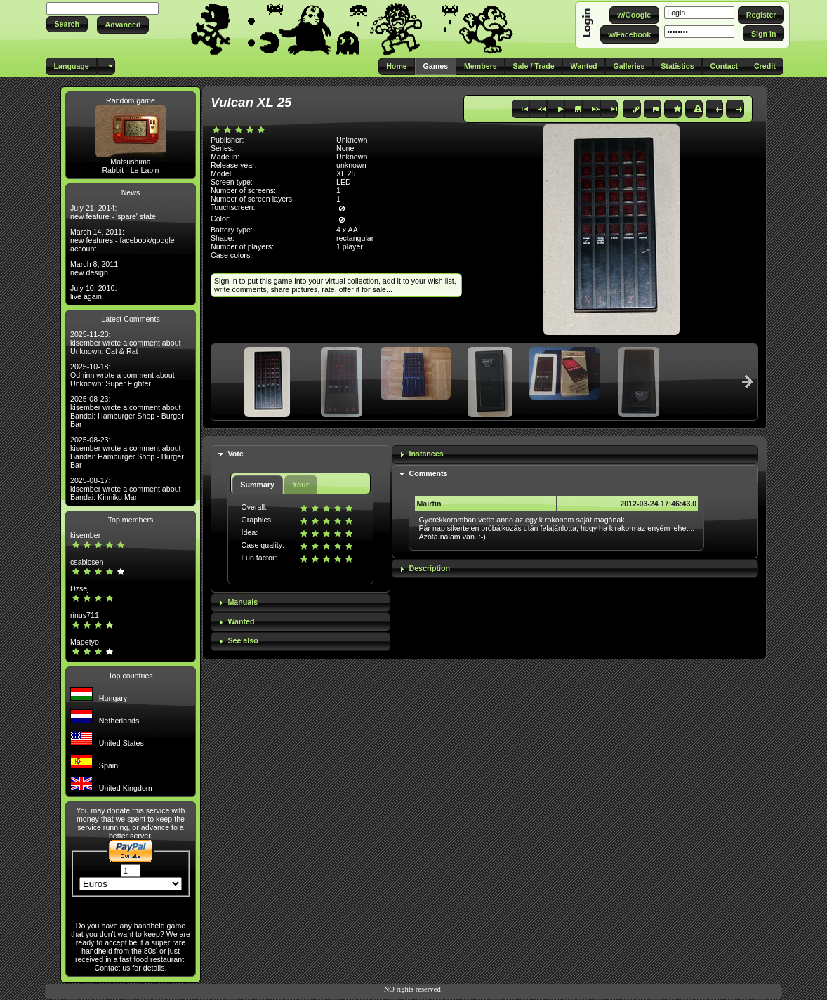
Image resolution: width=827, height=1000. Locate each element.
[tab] (300, 454)
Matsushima (130, 161)
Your (300, 484)
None (345, 148)
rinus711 (84, 615)
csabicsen (86, 562)
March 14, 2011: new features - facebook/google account (122, 240)
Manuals (242, 602)
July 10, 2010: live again (93, 292)
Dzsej (79, 588)
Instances (426, 453)
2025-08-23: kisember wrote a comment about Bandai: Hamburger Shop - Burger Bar (127, 411)
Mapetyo (84, 642)
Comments (428, 473)
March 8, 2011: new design (95, 268)
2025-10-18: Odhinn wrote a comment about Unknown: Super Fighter (122, 375)
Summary (257, 484)
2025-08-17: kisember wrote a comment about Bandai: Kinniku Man (125, 488)
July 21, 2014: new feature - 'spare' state (113, 212)
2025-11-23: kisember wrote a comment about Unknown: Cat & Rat (125, 342)
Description (429, 568)
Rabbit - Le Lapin (130, 170)
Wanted (240, 621)
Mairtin (428, 503)
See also (242, 640)
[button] (67, 24)
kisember (85, 535)
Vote (235, 453)
